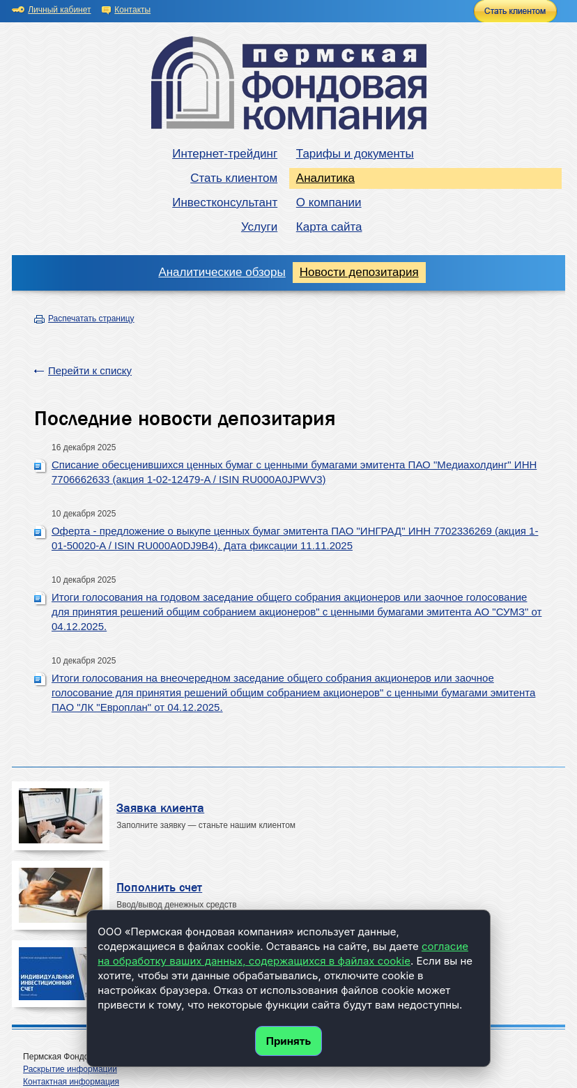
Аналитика (325, 178)
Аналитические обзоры (221, 272)
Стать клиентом (233, 178)
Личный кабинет (59, 10)
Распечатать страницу (91, 318)
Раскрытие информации (70, 1069)
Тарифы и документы (355, 153)
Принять (288, 1041)
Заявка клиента (160, 808)
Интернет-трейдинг (224, 153)
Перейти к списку (90, 370)
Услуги (259, 226)
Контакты (132, 10)
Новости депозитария (359, 272)
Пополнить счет (159, 887)
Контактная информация (71, 1082)
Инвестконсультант (224, 202)
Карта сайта (329, 226)
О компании (329, 202)
